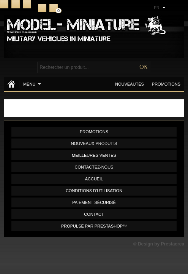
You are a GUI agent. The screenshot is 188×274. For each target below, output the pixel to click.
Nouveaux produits (94, 143)
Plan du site (27, 4)
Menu (32, 83)
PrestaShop (109, 226)
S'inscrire (42, 8)
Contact (15, 4)
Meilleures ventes (94, 155)
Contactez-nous (94, 167)
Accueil (4, 4)
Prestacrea (172, 244)
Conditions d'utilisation (94, 190)
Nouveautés (129, 84)
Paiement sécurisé (94, 202)
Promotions (166, 84)
